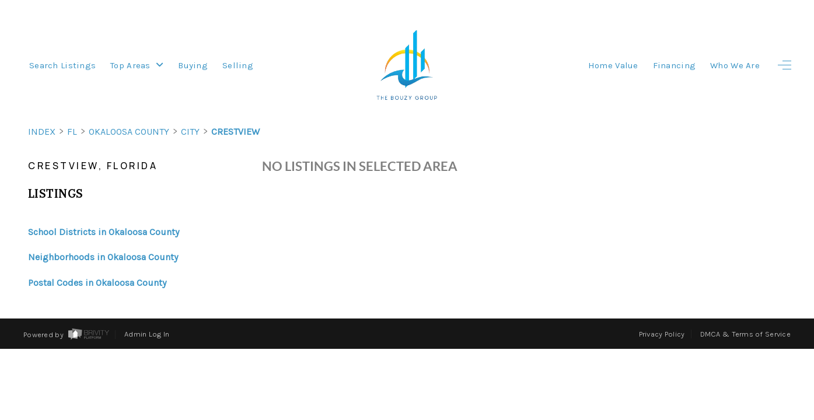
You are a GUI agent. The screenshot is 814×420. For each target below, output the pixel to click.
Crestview (235, 131)
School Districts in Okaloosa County (103, 231)
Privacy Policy (662, 334)
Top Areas (136, 65)
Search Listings (62, 65)
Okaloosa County (129, 131)
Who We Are (735, 65)
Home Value (613, 65)
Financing (674, 65)
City (190, 131)
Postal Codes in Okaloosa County (97, 282)
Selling (237, 65)
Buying (193, 65)
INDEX (41, 131)
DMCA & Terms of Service (745, 334)
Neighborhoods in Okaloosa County (103, 256)
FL (72, 131)
